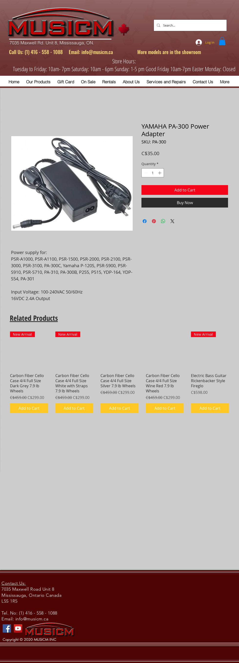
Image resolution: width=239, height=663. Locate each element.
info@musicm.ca (97, 52)
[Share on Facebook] (145, 221)
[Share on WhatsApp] (163, 221)
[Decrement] (145, 173)
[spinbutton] (152, 173)
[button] (222, 41)
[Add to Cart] (29, 408)
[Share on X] (172, 221)
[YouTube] (18, 628)
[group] (119, 372)
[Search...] (189, 25)
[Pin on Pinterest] (154, 221)
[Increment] (160, 173)
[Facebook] (7, 628)
